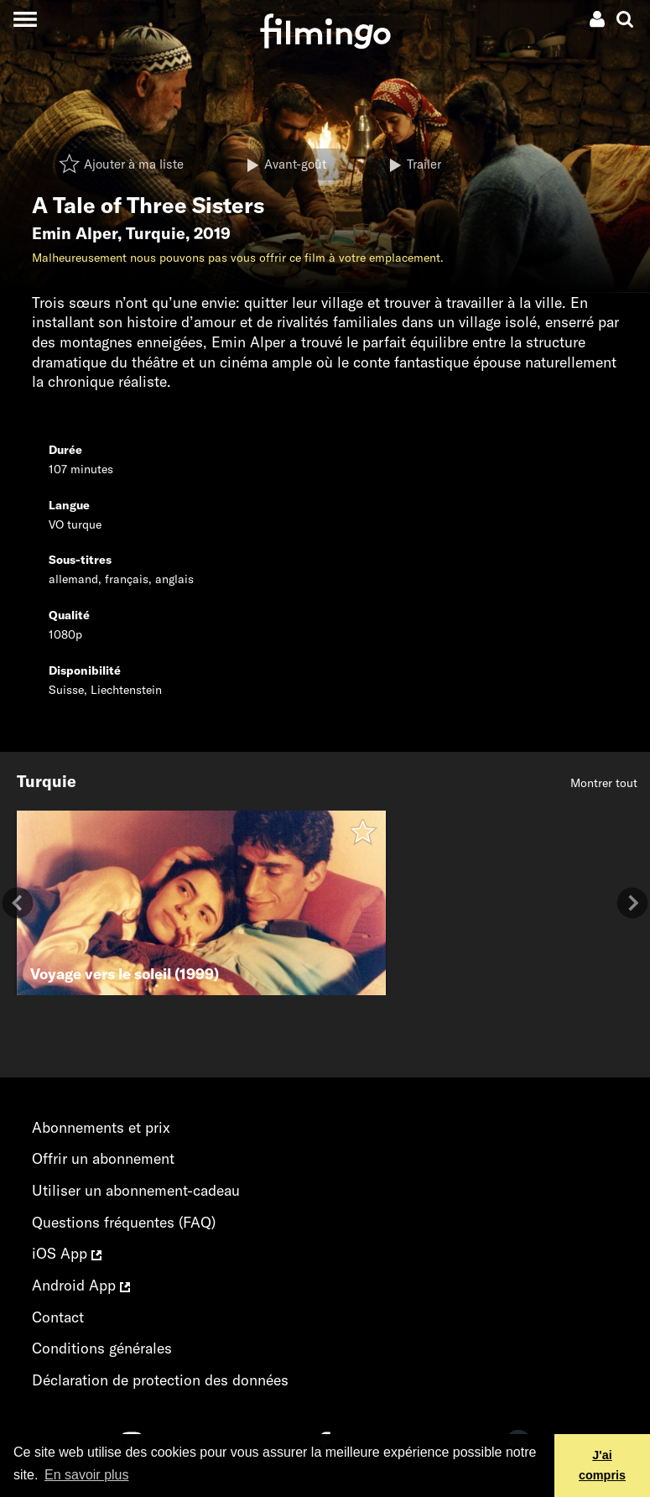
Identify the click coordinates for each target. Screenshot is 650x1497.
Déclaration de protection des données (160, 1380)
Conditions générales (102, 1348)
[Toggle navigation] (24, 19)
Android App (81, 1285)
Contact (58, 1317)
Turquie (155, 233)
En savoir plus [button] (86, 1475)
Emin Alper (74, 233)
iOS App (66, 1253)
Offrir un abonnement (103, 1158)
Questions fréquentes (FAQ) (124, 1222)
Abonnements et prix (101, 1127)
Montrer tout (603, 782)
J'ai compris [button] (602, 1465)
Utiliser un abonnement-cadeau (136, 1190)
